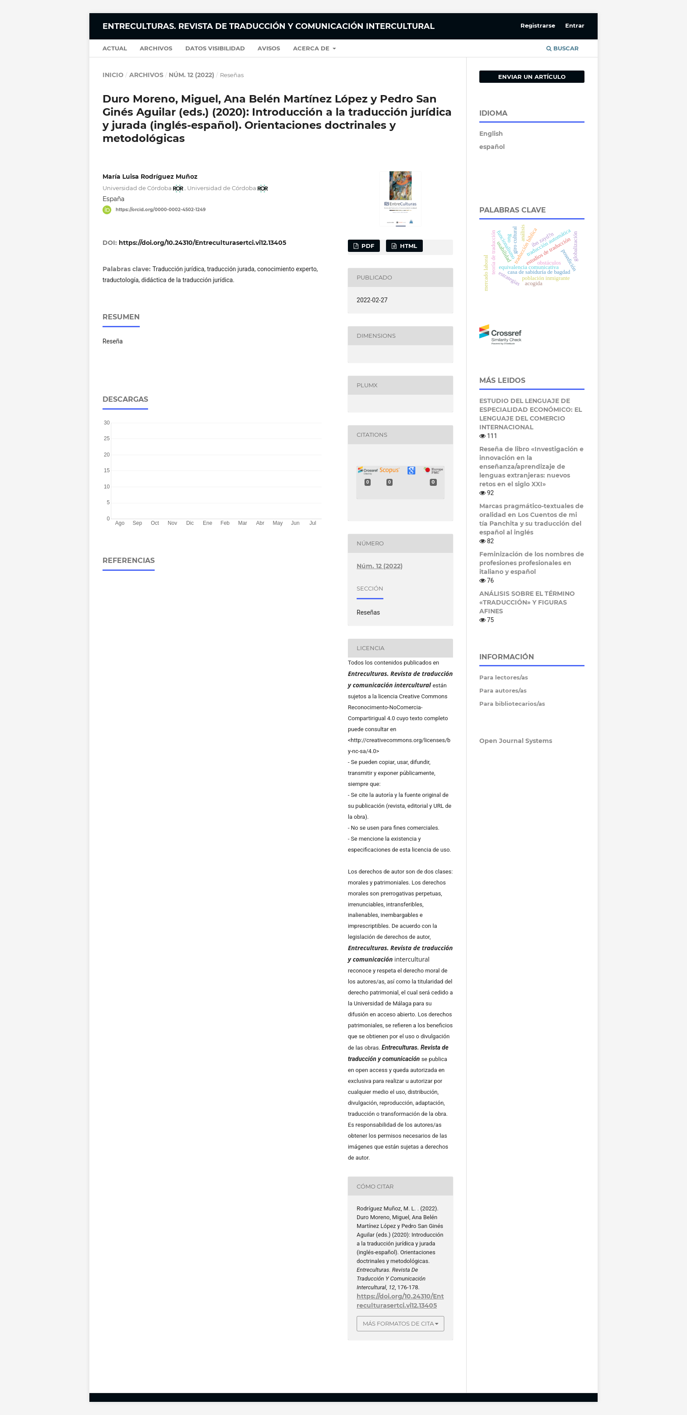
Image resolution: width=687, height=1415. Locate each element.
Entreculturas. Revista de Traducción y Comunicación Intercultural (269, 26)
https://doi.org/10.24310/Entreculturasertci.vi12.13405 (202, 243)
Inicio (113, 75)
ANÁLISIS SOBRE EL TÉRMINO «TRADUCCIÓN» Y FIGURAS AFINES (527, 602)
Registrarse (538, 25)
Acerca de (312, 48)
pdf (367, 245)
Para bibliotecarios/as (512, 703)
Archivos (156, 48)
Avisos (269, 48)
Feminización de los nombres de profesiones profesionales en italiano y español (531, 563)
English (491, 134)
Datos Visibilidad (215, 48)
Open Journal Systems (515, 741)
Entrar (574, 25)
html (407, 245)
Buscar (562, 48)
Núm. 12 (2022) (191, 75)
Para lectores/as (503, 677)
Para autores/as (503, 690)
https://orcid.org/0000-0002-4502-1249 (160, 209)
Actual (115, 48)
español (492, 147)
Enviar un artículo (532, 76)
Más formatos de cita (398, 1323)
